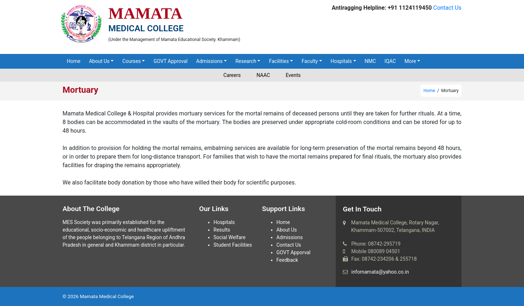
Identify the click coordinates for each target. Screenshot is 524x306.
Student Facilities (232, 245)
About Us (99, 61)
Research (245, 61)
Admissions (209, 61)
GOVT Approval (170, 61)
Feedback (287, 260)
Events (293, 75)
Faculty (310, 61)
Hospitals (341, 61)
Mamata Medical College (107, 296)
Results (221, 230)
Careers (232, 75)
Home (74, 61)
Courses (131, 61)
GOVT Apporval (293, 252)
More (410, 61)
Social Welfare (229, 237)
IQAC (390, 61)
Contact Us (447, 7)
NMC (370, 61)
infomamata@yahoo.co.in (380, 272)
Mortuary (80, 90)
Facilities (279, 61)
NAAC (263, 75)
